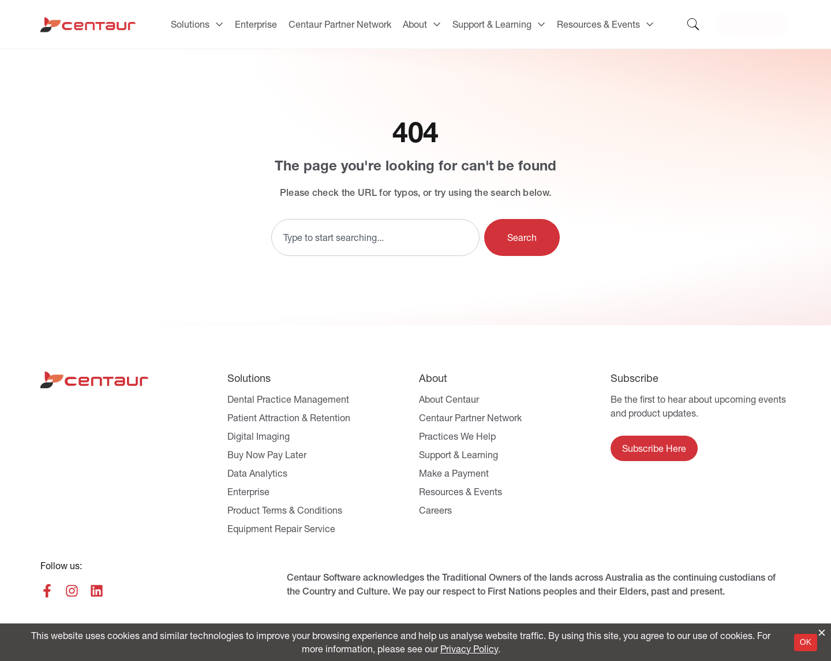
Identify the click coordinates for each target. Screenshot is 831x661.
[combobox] (375, 237)
